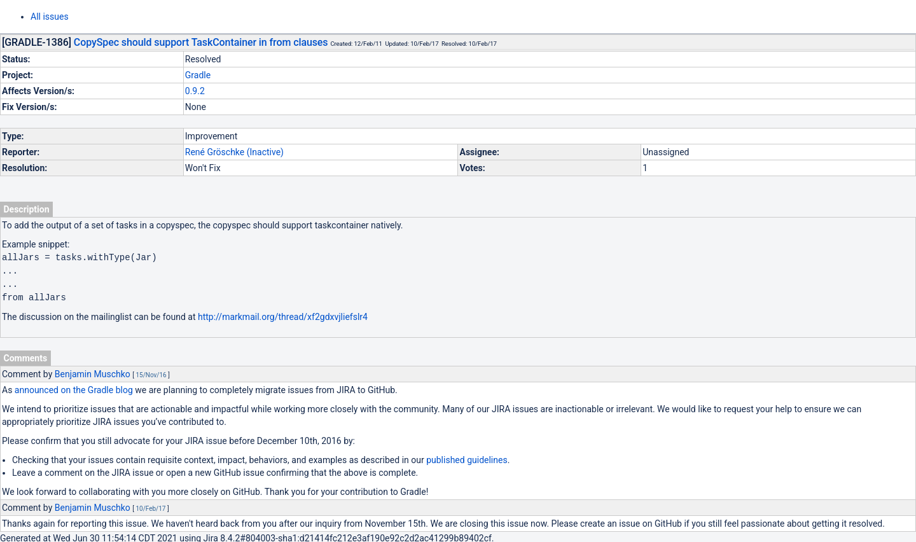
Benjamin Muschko (92, 371)
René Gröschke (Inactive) (234, 152)
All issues (50, 16)
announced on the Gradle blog (74, 387)
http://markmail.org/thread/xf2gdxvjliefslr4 (283, 314)
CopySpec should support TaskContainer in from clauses (201, 42)
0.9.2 (195, 91)
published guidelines (466, 457)
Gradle (198, 75)
